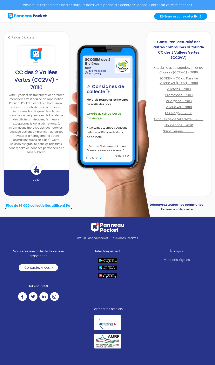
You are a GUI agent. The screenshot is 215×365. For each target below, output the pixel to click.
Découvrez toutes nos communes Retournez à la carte (176, 207)
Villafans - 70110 (179, 89)
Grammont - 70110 (179, 95)
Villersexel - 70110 (179, 107)
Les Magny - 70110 (178, 113)
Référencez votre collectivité (180, 16)
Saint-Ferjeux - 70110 (178, 131)
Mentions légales (177, 259)
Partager (122, 156)
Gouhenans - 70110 (179, 125)
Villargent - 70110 (179, 101)
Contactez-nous (39, 267)
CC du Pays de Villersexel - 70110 (178, 119)
